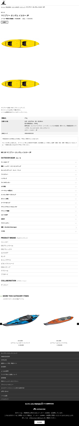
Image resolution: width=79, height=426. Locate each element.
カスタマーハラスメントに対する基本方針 (12, 388)
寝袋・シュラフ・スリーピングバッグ (11, 166)
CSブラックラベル (7, 245)
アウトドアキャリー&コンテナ (9, 207)
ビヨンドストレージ (7, 263)
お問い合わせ (4, 391)
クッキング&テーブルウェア (8, 194)
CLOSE (39, 422)
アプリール (4, 270)
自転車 (3, 219)
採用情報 (3, 378)
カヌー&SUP (4, 215)
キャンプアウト (6, 260)
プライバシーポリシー (7, 384)
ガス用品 (3, 186)
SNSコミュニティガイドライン (9, 381)
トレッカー (4, 242)
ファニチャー (4, 174)
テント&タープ (5, 162)
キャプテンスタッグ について (9, 353)
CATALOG (4, 360)
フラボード (4, 274)
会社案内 (3, 366)
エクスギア (4, 253)
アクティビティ (5, 223)
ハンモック (4, 178)
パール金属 (4, 395)
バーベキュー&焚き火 (6, 190)
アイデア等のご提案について (9, 374)
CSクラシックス (6, 249)
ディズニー (4, 285)
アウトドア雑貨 (5, 211)
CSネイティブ (5, 267)
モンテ (3, 256)
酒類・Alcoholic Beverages (9, 227)
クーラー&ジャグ (5, 202)
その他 (3, 231)
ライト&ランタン (5, 182)
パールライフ (4, 399)
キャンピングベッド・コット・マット (11, 170)
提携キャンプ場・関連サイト (9, 363)
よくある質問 (4, 371)
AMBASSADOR (5, 356)
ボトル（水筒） (5, 198)
